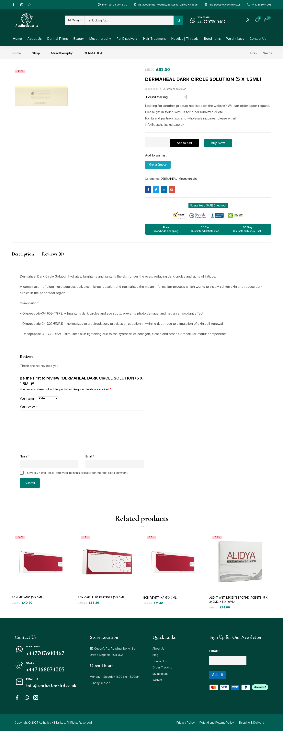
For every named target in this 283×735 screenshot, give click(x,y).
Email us (32, 683)
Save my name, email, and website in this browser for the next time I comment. (77, 473)
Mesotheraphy (62, 53)
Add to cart (191, 142)
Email (89, 456)
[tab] (27, 257)
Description (23, 253)
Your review (29, 406)
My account (160, 677)
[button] (208, 204)
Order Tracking (162, 671)
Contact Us (160, 665)
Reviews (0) (53, 253)
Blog (155, 659)
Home (16, 53)
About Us (158, 652)
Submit (217, 679)
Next (267, 53)
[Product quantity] (157, 142)
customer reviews (173, 89)
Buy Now (232, 142)
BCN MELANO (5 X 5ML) (27, 601)
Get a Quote (158, 163)
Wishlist (157, 684)
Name (24, 456)
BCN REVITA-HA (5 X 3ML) (160, 601)
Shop (36, 53)
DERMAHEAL (94, 53)
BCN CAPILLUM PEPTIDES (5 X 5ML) (101, 601)
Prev (252, 53)
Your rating (28, 398)
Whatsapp (204, 17)
